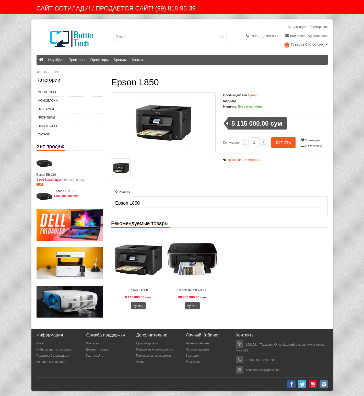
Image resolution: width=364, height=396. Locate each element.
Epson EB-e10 (64, 191)
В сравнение (311, 145)
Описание (122, 191)
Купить (283, 142)
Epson (252, 95)
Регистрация (318, 27)
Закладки (192, 355)
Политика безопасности (53, 355)
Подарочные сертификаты (155, 349)
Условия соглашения (51, 362)
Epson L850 (51, 72)
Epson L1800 (138, 290)
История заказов (198, 349)
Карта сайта (94, 355)
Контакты (139, 60)
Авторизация (297, 27)
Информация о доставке (54, 349)
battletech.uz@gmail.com (306, 36)
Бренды (120, 60)
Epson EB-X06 (47, 175)
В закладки (310, 140)
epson (231, 160)
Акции (140, 362)
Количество (231, 142)
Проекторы (99, 60)
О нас (41, 343)
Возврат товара (97, 349)
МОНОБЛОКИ (48, 100)
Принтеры (76, 60)
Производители (147, 343)
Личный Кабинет (197, 343)
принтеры (252, 160)
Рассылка (193, 362)
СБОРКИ (44, 134)
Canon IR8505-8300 (192, 290)
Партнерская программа (153, 355)
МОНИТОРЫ (47, 92)
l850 (240, 160)
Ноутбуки (56, 60)
